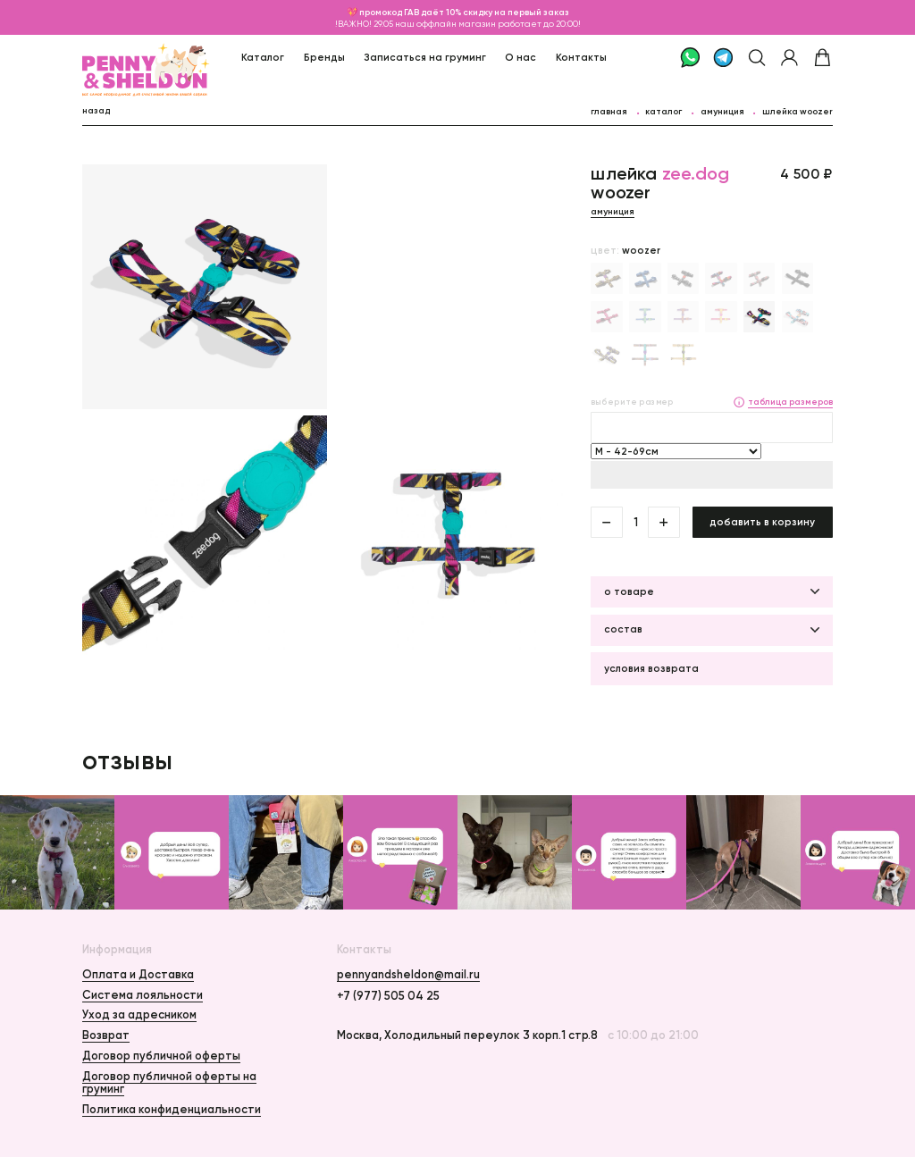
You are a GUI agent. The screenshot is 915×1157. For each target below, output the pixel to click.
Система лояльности (142, 995)
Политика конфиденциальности (171, 1109)
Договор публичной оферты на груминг (169, 1082)
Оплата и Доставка (138, 974)
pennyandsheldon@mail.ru (408, 974)
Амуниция (722, 111)
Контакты (581, 57)
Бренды (324, 57)
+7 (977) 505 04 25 (388, 996)
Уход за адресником (139, 1014)
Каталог (262, 57)
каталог (663, 111)
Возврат (106, 1035)
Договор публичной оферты (161, 1055)
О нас (520, 57)
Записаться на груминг (425, 57)
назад (96, 110)
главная (609, 111)
